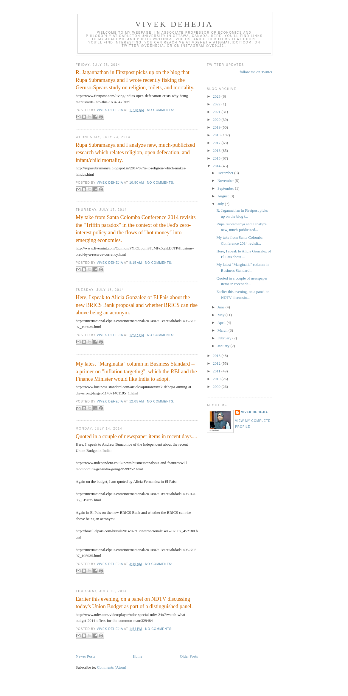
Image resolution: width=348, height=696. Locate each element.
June (222, 307)
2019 (217, 127)
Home (137, 656)
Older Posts (189, 656)
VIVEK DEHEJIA (174, 24)
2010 (217, 379)
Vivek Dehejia (254, 412)
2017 (217, 143)
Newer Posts (85, 656)
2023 (217, 96)
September (226, 188)
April (222, 322)
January (224, 346)
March (223, 330)
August (224, 196)
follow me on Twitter (256, 72)
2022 (217, 104)
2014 (217, 166)
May (222, 315)
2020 (217, 119)
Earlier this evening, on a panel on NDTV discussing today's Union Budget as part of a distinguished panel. (134, 602)
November (226, 180)
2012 (217, 363)
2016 (217, 150)
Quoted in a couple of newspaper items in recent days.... (136, 436)
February (225, 338)
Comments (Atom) (111, 667)
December (226, 173)
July (221, 204)
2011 (217, 371)
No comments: (160, 110)
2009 (217, 386)
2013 (217, 355)
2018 (217, 135)
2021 (217, 112)
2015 (217, 158)
